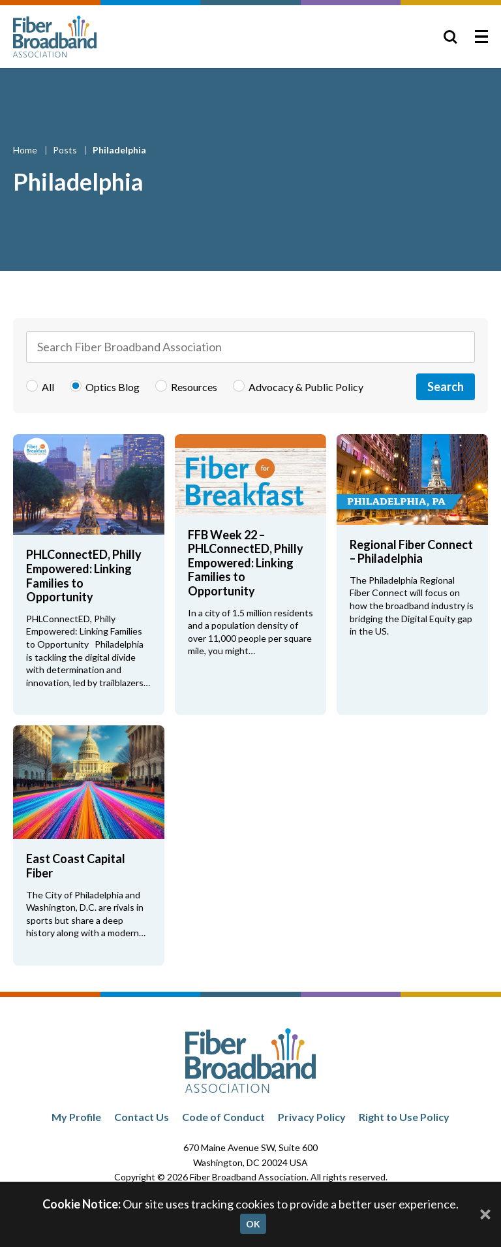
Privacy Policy (312, 1117)
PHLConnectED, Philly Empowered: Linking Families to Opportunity (84, 575)
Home (26, 149)
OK (253, 1223)
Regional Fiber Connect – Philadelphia (411, 551)
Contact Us (141, 1117)
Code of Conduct (223, 1117)
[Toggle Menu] (481, 36)
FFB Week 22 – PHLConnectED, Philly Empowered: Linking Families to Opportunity (245, 563)
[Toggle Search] (450, 36)
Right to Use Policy (404, 1117)
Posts (66, 149)
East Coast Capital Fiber (75, 865)
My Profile (76, 1117)
